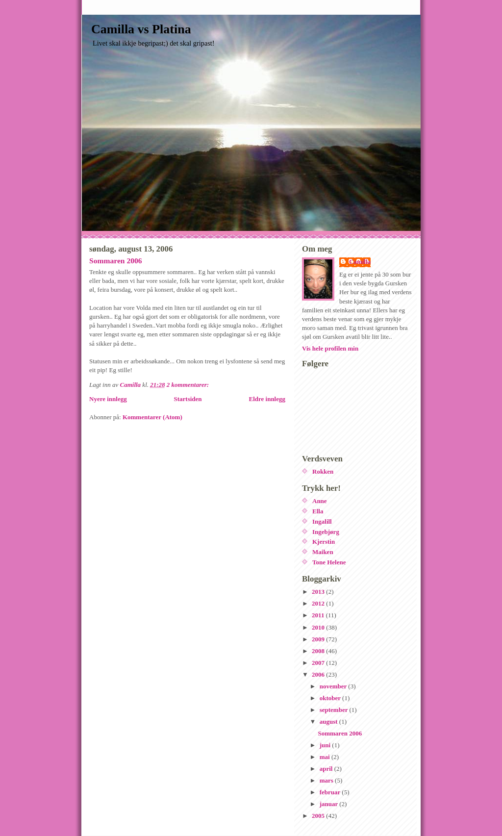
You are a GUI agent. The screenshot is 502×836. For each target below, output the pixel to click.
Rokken (322, 471)
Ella (317, 511)
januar (330, 804)
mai (325, 756)
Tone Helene (329, 562)
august (329, 721)
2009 (319, 639)
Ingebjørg (325, 531)
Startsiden (188, 399)
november (334, 686)
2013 (319, 591)
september (335, 709)
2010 (319, 627)
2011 (319, 615)
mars (327, 780)
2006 (319, 674)
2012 (319, 603)
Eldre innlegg (267, 399)
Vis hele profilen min (330, 348)
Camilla (360, 261)
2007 (319, 662)
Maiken (322, 552)
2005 (319, 815)
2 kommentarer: (189, 384)
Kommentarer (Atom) (152, 417)
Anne (319, 501)
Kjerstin (323, 541)
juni (326, 745)
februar (331, 792)
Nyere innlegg (108, 399)
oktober (331, 698)
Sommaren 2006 (115, 260)
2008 (319, 651)
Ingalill (322, 521)
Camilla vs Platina (141, 29)
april (327, 768)
